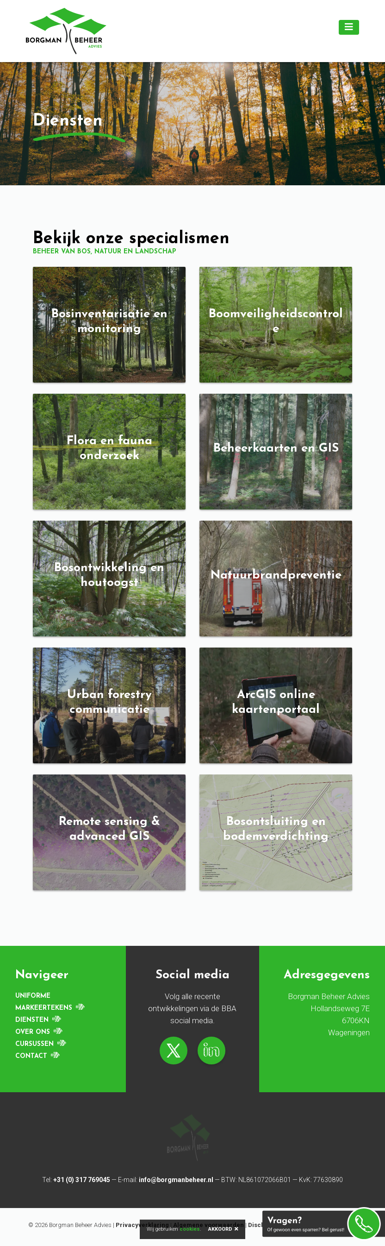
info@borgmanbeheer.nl (176, 1179)
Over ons (32, 1032)
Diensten (32, 1020)
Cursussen (34, 1044)
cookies (190, 1229)
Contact (31, 1056)
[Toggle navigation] (349, 27)
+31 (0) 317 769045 (81, 1179)
